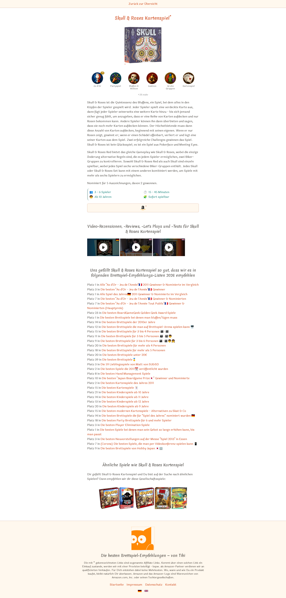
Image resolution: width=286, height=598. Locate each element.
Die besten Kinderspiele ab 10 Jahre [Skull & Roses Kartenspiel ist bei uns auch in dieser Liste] (125, 392)
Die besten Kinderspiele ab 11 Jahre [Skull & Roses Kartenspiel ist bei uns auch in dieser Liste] (125, 397)
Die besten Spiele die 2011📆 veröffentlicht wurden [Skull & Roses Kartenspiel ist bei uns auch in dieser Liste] (134, 369)
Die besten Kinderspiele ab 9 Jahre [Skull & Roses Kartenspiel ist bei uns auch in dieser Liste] (125, 406)
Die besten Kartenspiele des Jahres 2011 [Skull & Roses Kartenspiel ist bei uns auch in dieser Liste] (127, 383)
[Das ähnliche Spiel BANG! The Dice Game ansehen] (163, 498)
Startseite (117, 584)
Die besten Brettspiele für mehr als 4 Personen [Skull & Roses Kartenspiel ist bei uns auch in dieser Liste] (134, 345)
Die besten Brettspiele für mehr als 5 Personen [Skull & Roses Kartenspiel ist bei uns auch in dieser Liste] (133, 350)
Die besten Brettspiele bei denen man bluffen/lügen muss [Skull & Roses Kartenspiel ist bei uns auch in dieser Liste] (138, 317)
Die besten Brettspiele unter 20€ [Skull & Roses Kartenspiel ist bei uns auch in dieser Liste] (124, 355)
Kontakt (170, 584)
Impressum (134, 584)
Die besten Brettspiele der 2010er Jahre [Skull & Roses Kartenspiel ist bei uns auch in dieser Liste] (128, 322)
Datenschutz (153, 584)
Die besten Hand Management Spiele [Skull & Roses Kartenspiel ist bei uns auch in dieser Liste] (125, 373)
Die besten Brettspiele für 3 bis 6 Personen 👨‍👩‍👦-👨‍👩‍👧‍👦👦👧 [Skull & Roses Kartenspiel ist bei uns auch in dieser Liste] (138, 341)
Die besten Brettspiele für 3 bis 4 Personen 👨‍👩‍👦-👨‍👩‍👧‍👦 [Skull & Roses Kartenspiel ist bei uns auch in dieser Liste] (135, 331)
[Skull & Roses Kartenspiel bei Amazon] (142, 47)
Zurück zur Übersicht (143, 3)
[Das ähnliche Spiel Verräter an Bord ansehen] (126, 498)
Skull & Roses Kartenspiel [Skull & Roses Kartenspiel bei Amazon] (143, 18)
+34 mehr (143, 95)
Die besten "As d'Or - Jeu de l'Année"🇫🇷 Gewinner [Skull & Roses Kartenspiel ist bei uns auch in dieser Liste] (133, 289)
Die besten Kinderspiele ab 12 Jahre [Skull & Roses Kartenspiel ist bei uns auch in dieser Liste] (125, 401)
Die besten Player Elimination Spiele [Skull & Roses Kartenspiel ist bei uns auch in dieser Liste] (125, 425)
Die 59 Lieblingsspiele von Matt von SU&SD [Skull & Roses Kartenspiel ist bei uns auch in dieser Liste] (130, 364)
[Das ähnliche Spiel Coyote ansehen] (144, 498)
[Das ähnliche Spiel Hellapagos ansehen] (179, 498)
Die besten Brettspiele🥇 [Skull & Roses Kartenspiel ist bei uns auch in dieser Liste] (119, 359)
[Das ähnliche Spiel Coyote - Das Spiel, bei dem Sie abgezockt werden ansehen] (109, 498)
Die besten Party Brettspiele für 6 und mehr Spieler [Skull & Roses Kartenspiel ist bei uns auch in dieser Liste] (137, 420)
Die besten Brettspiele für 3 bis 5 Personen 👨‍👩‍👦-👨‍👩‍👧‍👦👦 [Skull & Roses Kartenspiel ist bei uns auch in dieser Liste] (136, 336)
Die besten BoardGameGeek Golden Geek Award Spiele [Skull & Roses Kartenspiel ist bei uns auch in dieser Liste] (139, 313)
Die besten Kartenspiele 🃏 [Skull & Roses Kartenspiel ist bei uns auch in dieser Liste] (120, 387)
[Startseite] (143, 538)
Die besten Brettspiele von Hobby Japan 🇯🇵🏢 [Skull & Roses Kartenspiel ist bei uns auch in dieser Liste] (132, 448)
